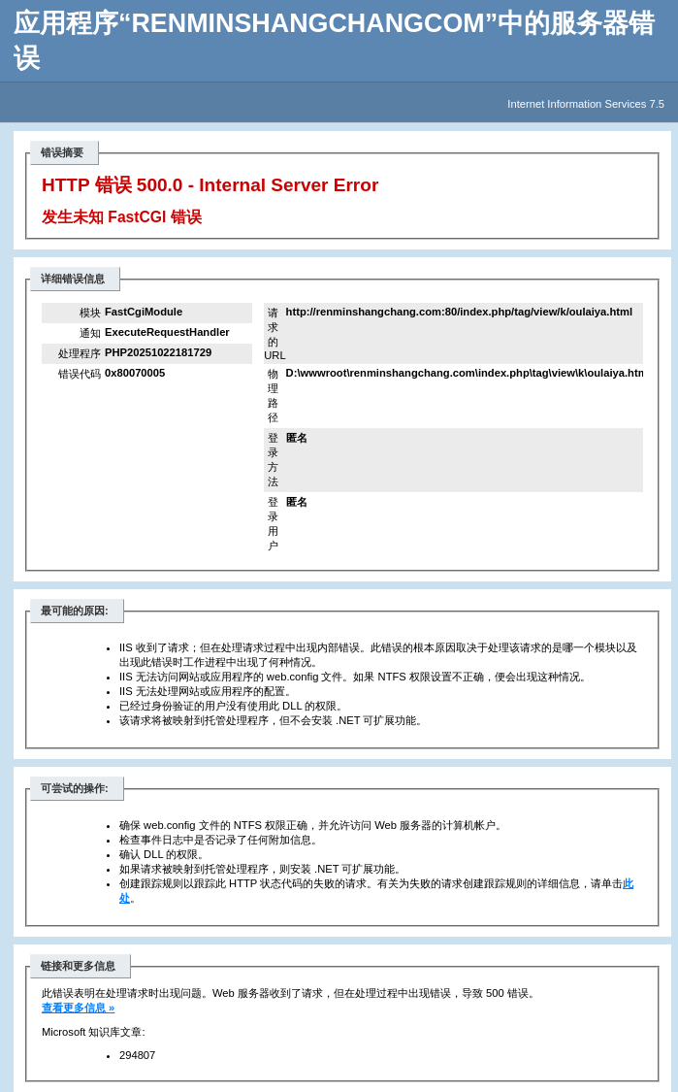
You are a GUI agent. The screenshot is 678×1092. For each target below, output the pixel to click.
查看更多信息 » (78, 1007)
